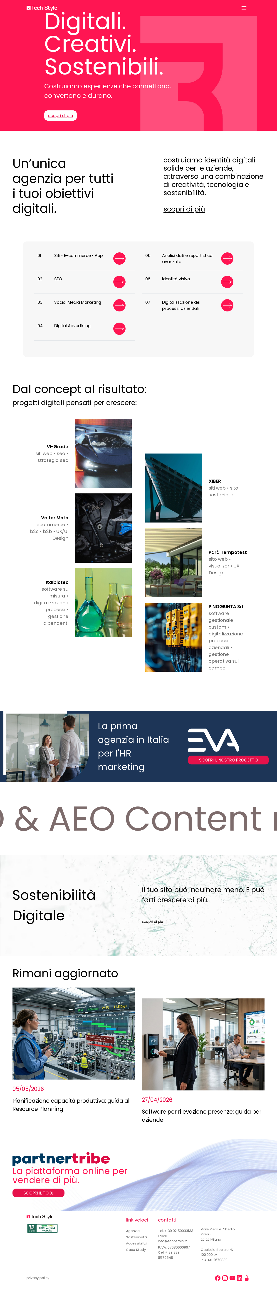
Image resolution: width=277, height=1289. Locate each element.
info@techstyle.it (172, 1241)
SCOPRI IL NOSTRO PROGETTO (228, 760)
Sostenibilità (136, 1237)
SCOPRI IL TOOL (38, 1193)
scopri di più (60, 115)
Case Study (136, 1249)
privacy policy (38, 1277)
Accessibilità (136, 1243)
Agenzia (133, 1230)
